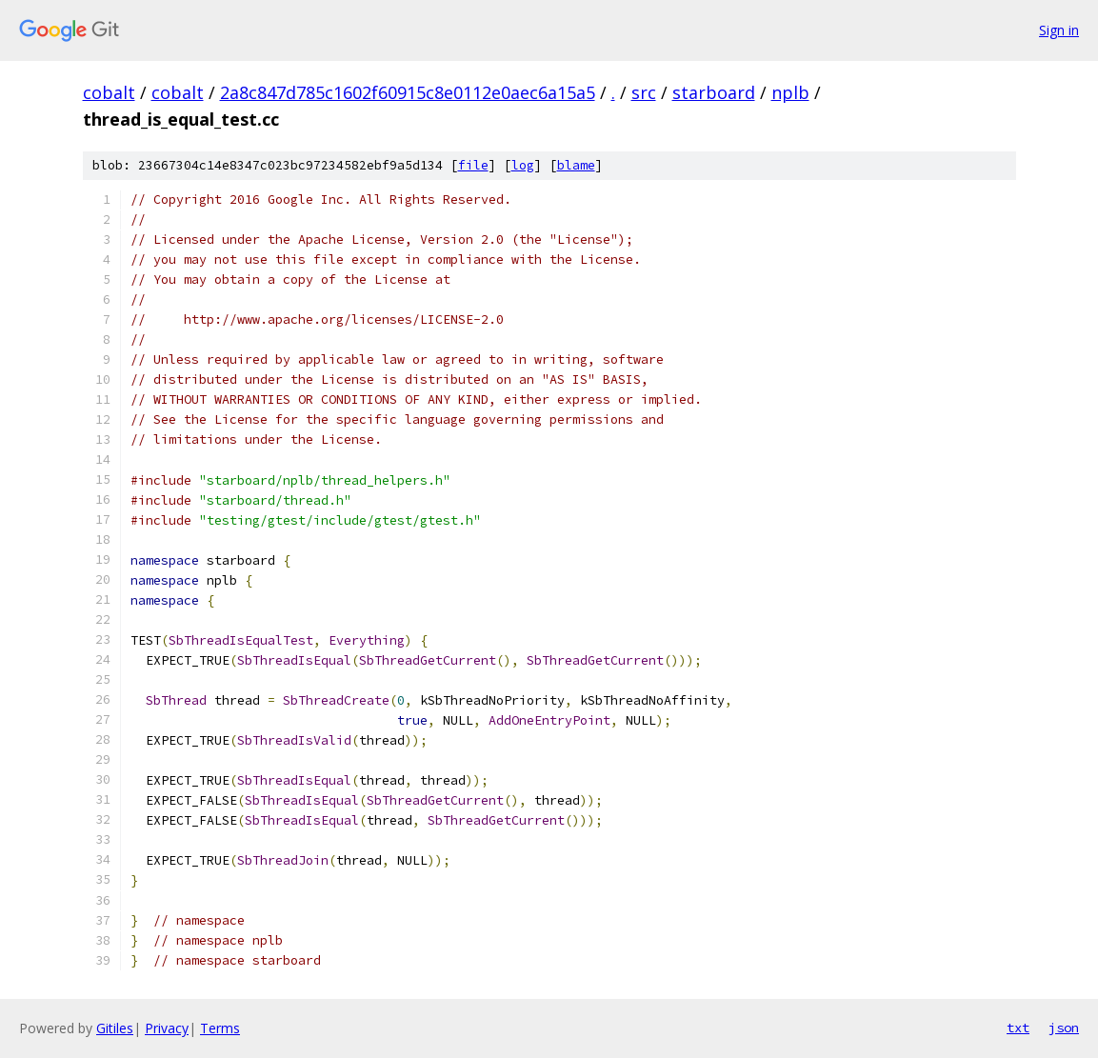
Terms (220, 1028)
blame (576, 165)
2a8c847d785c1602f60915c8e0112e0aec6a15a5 (407, 92)
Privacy (167, 1028)
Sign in (1059, 30)
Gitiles (114, 1028)
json (1063, 1027)
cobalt (109, 92)
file (473, 165)
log (522, 165)
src (643, 92)
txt (1018, 1027)
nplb (790, 92)
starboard (713, 92)
